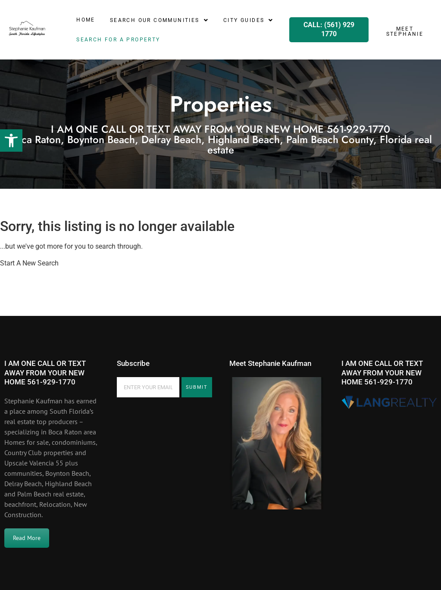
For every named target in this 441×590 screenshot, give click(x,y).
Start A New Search (29, 263)
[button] (11, 140)
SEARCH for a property (118, 40)
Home (85, 20)
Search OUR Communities (159, 20)
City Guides (248, 20)
